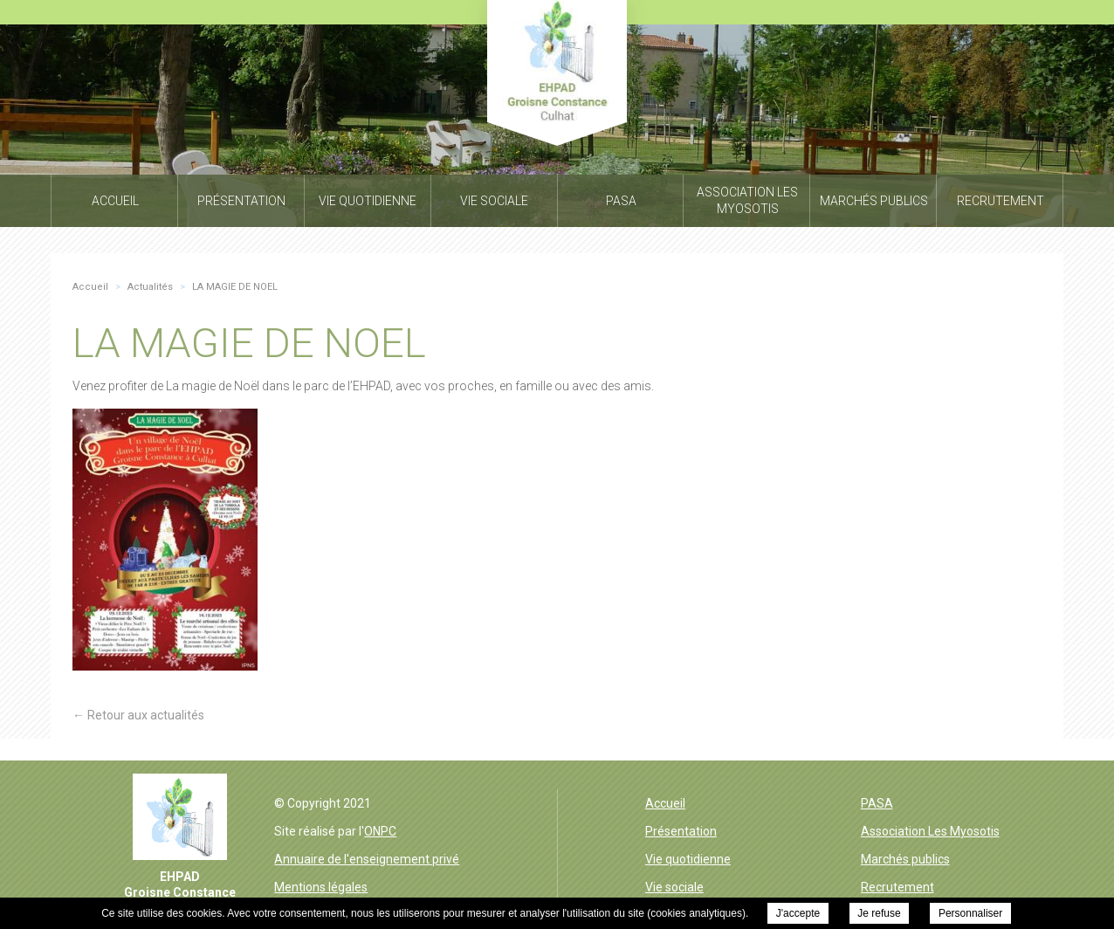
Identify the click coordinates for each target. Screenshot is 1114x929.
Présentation (681, 831)
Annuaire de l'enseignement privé (366, 859)
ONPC (380, 831)
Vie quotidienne (688, 859)
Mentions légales (321, 887)
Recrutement (897, 887)
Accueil (665, 803)
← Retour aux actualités (138, 715)
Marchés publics (905, 859)
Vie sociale (674, 887)
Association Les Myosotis (930, 831)
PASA (877, 803)
